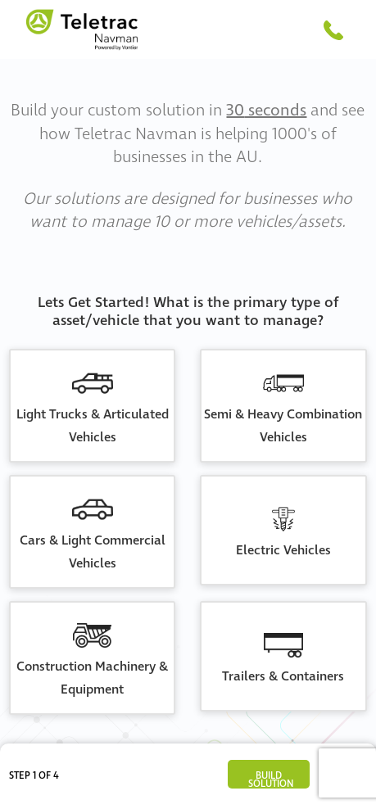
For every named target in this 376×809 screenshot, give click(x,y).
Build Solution (271, 779)
